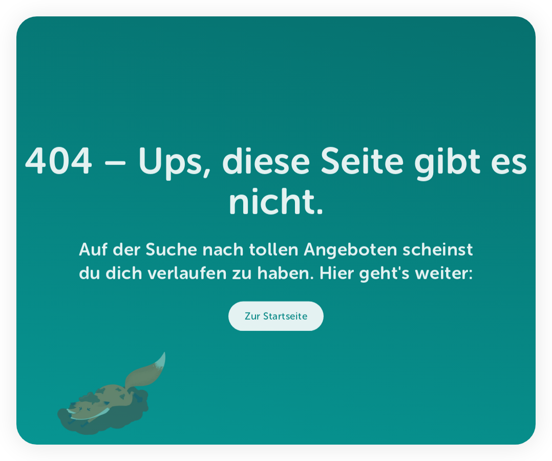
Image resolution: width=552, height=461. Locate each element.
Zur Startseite (276, 319)
